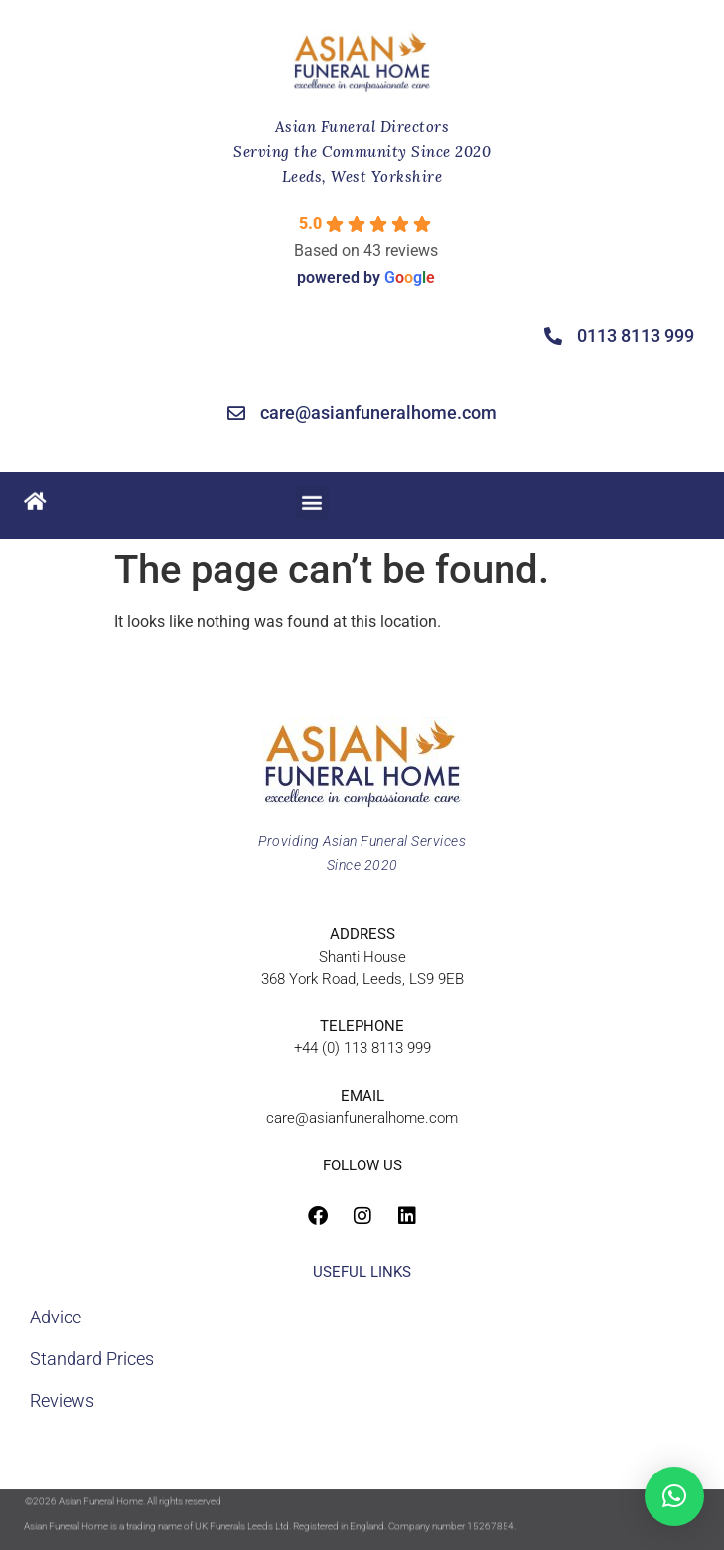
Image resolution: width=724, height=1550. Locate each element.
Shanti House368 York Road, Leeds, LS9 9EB (362, 956)
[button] (312, 499)
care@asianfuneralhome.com (362, 1118)
